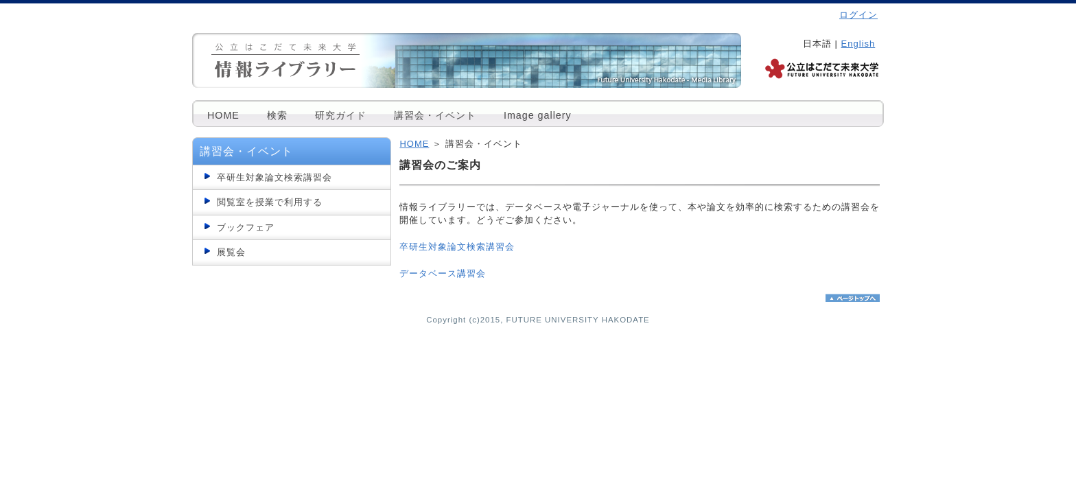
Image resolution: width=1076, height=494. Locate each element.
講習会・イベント (435, 115)
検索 (277, 115)
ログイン (858, 15)
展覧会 (231, 252)
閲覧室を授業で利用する (270, 202)
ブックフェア (245, 227)
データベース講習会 (442, 273)
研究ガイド (340, 115)
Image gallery (538, 115)
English (858, 43)
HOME (223, 115)
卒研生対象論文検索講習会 (274, 177)
